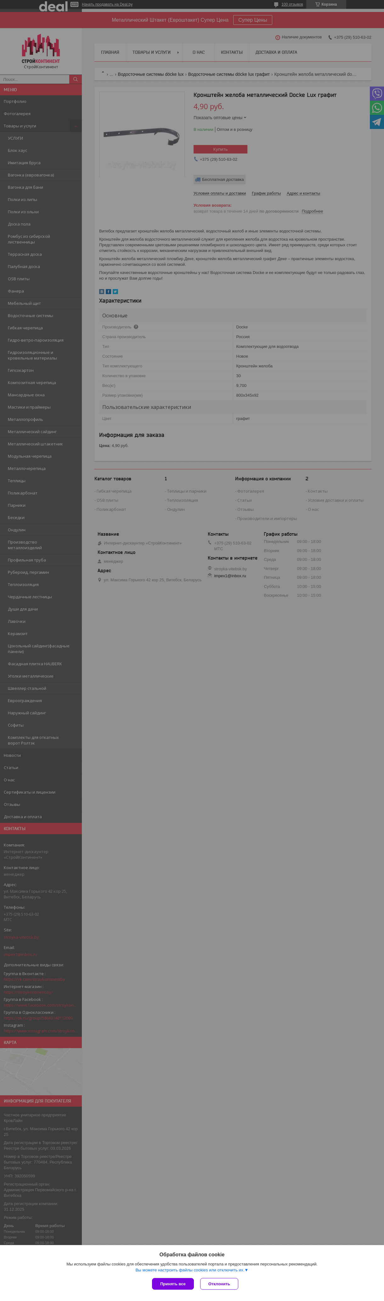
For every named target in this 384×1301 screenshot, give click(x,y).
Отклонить (219, 1283)
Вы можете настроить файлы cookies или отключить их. (189, 1270)
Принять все (173, 1283)
